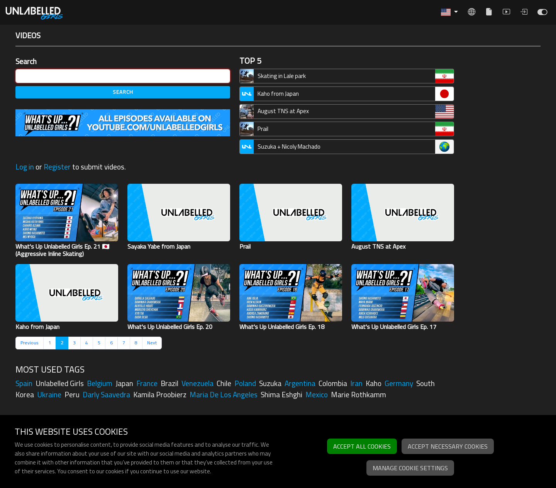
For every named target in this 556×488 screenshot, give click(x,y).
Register (57, 167)
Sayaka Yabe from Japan (158, 246)
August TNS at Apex (283, 111)
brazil (169, 383)
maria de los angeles (224, 395)
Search (26, 61)
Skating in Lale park (282, 75)
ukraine (49, 395)
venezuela (197, 383)
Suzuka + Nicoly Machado (289, 146)
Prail (263, 128)
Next (152, 342)
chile (224, 383)
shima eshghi (281, 395)
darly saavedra (106, 395)
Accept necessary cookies (448, 446)
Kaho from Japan (278, 93)
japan (124, 383)
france (147, 383)
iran (356, 383)
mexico (316, 395)
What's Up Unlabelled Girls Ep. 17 (393, 326)
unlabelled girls (60, 383)
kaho (373, 383)
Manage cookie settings (410, 468)
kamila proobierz (159, 395)
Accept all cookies (362, 446)
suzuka (270, 383)
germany (399, 383)
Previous (29, 342)
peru (72, 395)
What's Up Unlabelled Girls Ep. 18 (281, 326)
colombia (333, 383)
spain (23, 383)
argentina (300, 383)
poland (245, 383)
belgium (99, 383)
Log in (24, 167)
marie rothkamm (358, 395)
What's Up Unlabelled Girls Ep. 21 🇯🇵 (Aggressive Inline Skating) (62, 250)
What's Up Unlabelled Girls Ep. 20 (169, 326)
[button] (449, 12)
